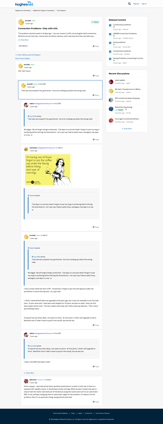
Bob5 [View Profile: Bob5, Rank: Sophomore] (125, 63)
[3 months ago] (120, 83)
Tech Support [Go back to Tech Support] (61, 10)
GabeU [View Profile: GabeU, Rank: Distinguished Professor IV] (32, 104)
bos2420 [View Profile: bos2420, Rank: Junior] (28, 21)
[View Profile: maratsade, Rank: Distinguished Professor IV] (26, 149)
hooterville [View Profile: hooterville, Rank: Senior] (126, 47)
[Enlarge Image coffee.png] (47, 169)
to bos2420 (42, 84)
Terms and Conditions (60, 413)
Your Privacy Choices (103, 413)
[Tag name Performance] (23, 46)
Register (136, 4)
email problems (119, 42)
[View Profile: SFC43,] (111, 109)
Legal (80, 413)
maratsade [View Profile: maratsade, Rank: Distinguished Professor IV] (33, 148)
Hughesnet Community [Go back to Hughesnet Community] (23, 10)
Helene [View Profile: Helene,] (128, 101)
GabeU (32, 195)
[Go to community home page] (24, 3)
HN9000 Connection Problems (125, 33)
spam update (120, 80)
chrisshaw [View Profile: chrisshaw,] (129, 122)
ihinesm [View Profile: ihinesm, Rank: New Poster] (125, 29)
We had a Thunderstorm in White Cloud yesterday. (127, 89)
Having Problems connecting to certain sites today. (128, 58)
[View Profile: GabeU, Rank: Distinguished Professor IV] (26, 105)
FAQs (73, 413)
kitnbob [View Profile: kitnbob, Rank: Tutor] (127, 54)
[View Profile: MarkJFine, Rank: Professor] (26, 381)
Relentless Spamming (123, 107)
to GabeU (59, 148)
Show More (23, 40)
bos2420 (33, 116)
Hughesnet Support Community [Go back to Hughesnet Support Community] (43, 10)
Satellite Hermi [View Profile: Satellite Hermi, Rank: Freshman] (128, 38)
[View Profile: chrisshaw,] (111, 120)
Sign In (144, 4)
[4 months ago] (120, 92)
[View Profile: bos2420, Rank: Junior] (21, 22)
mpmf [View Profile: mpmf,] (128, 83)
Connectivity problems (122, 25)
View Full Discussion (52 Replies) (27, 55)
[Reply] (95, 46)
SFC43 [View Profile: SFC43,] (128, 113)
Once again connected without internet (127, 119)
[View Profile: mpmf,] (111, 82)
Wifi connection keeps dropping (127, 98)
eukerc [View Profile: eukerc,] (128, 92)
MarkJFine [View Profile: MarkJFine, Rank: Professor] (33, 380)
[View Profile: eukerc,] (111, 91)
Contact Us (88, 413)
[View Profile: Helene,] (111, 100)
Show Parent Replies (22, 58)
